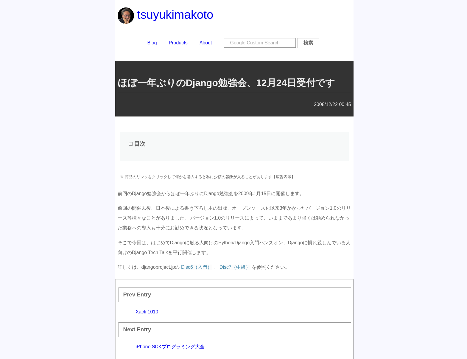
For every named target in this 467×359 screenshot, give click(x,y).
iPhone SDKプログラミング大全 (170, 346)
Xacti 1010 (147, 311)
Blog (152, 42)
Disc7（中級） (235, 267)
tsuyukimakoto (166, 14)
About (206, 42)
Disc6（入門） (196, 267)
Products (178, 42)
